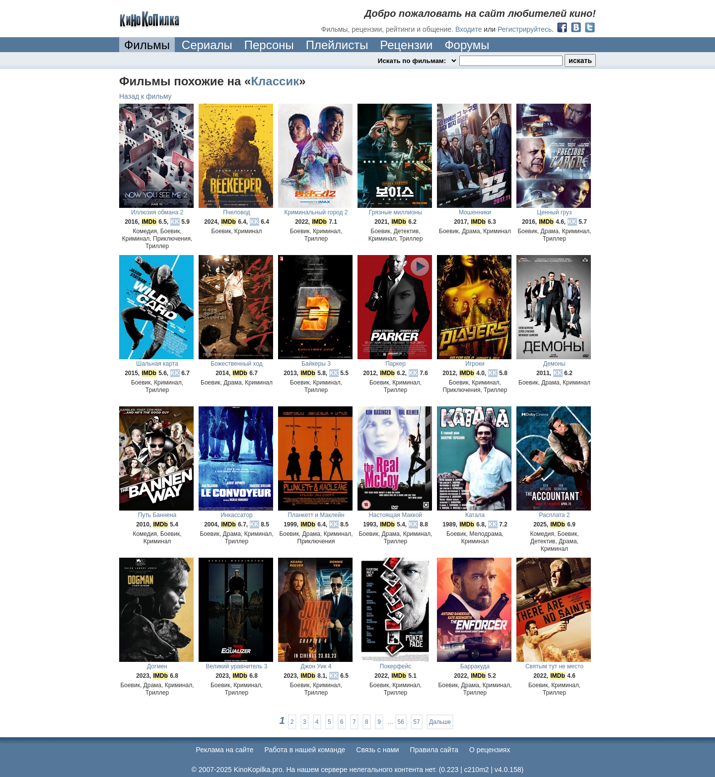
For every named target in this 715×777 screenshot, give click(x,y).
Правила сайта (434, 750)
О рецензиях (489, 750)
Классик (275, 81)
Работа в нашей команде (305, 750)
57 (416, 721)
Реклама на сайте (225, 750)
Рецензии (406, 45)
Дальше (440, 721)
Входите (468, 29)
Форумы (466, 45)
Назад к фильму (145, 96)
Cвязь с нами (377, 750)
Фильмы (147, 45)
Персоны (269, 45)
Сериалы (207, 45)
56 (401, 721)
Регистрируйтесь (525, 29)
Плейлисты (337, 45)
